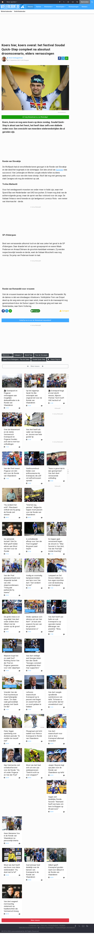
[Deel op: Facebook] (59, 58)
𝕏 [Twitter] (79, 926)
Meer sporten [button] (11, 2)
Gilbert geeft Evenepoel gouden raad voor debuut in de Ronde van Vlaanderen (56, 870)
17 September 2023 (14, 60)
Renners (84, 7)
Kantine (38, 7)
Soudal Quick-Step (38, 359)
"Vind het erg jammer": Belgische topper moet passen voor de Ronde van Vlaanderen (34, 510)
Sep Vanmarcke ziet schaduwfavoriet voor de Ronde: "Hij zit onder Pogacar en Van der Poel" (12, 770)
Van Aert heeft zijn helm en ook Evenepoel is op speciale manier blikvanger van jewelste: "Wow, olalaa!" (55, 624)
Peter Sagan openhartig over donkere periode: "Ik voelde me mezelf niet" (12, 736)
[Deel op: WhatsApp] (66, 58)
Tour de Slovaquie (41, 355)
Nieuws (30, 7)
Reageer (26, 60)
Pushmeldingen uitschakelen (65, 928)
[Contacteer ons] (83, 926)
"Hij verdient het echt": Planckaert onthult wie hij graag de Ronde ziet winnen (12, 510)
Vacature (62, 926)
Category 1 (18, 355)
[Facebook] (75, 926)
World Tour (28, 355)
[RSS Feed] (87, 926)
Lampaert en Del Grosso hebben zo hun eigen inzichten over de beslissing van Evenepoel (56, 580)
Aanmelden (85, 2)
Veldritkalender (19, 11)
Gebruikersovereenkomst (27, 928)
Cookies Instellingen (46, 928)
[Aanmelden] (48, 359)
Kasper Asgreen (56, 359)
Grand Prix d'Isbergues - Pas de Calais (16, 359)
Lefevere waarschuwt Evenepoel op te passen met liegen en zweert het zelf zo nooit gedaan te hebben (33, 699)
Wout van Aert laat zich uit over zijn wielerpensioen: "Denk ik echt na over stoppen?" (33, 770)
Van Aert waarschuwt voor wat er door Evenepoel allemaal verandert (56, 736)
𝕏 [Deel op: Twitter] (63, 58)
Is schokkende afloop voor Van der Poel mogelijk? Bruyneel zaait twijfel (34, 544)
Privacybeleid (53, 926)
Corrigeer (64, 311)
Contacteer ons (34, 926)
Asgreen (59, 170)
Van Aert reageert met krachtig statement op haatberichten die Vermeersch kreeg (11, 906)
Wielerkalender (6, 11)
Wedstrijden (60, 7)
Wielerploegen (74, 7)
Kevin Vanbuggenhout (16, 58)
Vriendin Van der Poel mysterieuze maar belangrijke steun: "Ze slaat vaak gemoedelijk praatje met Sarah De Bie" (11, 699)
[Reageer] (19, 447)
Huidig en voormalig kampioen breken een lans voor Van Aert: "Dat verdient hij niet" (34, 580)
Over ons (44, 926)
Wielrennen (48, 7)
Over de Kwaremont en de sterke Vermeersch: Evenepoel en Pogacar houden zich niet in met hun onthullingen (12, 436)
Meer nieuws (35, 366)
